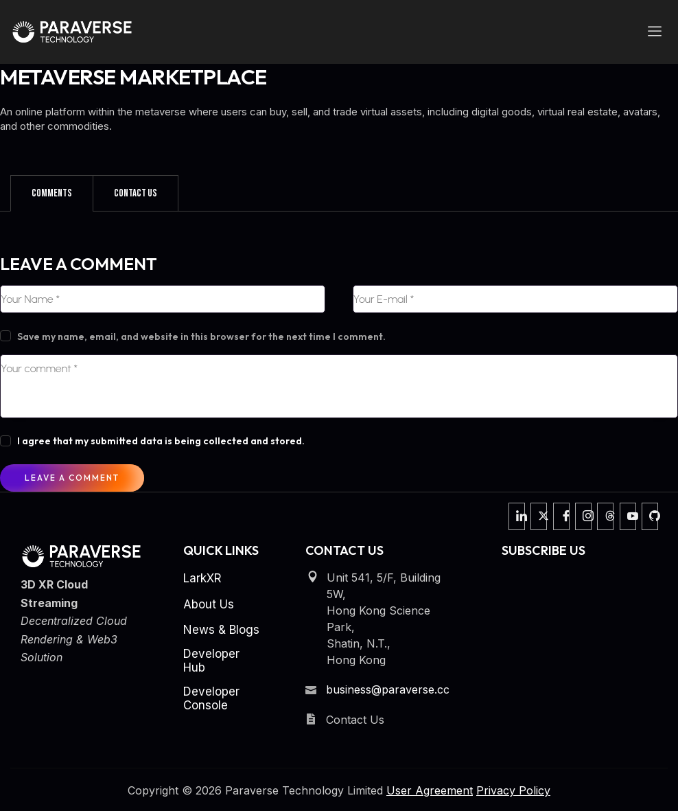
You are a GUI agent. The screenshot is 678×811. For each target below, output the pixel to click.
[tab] (51, 193)
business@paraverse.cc (387, 689)
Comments (52, 193)
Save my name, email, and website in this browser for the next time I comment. (201, 336)
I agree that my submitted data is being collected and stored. (161, 441)
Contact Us (135, 193)
